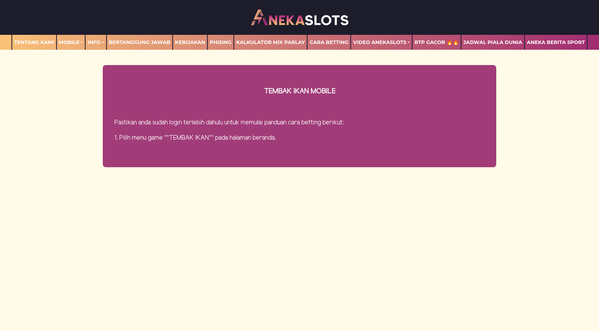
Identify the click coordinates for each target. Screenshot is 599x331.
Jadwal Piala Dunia (492, 42)
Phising (221, 42)
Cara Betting (328, 42)
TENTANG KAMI (34, 42)
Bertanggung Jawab (139, 42)
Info (93, 42)
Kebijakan (190, 42)
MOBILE (69, 42)
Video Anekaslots (379, 42)
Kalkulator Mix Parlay (270, 42)
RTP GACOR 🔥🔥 (436, 42)
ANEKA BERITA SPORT (556, 42)
